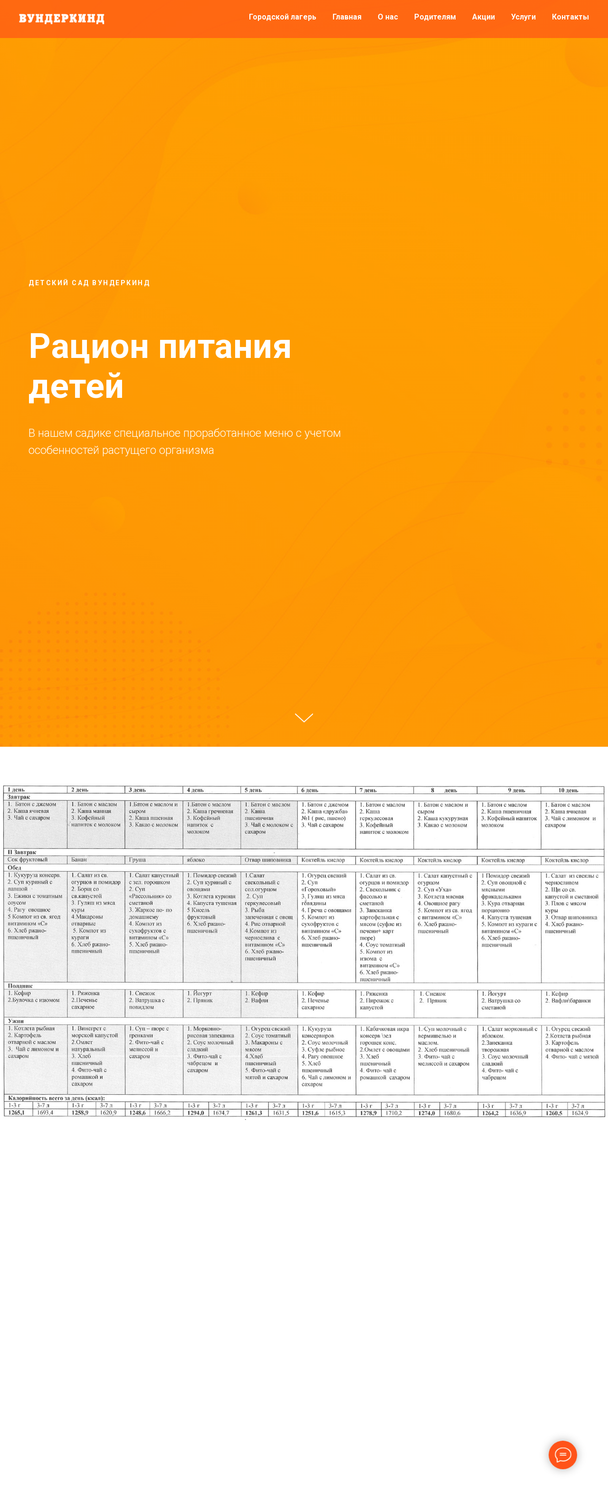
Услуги (523, 16)
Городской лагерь (282, 16)
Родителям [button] (435, 16)
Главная (346, 16)
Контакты (570, 16)
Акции (483, 16)
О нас (388, 16)
